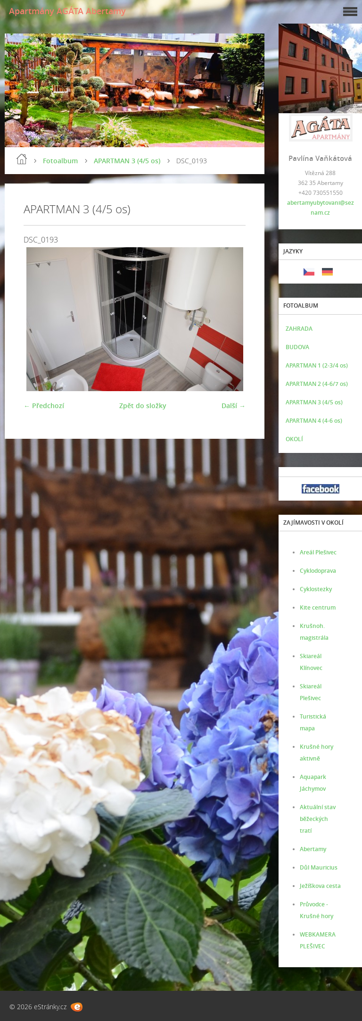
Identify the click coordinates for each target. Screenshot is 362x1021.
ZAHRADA (299, 329)
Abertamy (313, 849)
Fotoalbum (60, 160)
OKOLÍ (294, 439)
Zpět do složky (142, 405)
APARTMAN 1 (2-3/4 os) (317, 365)
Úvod (21, 159)
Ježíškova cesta (320, 886)
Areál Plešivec (318, 552)
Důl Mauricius (318, 867)
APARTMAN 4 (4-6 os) (314, 421)
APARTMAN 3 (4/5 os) (127, 160)
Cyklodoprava (318, 571)
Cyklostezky (316, 589)
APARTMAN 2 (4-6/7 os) (317, 384)
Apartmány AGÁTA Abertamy (67, 11)
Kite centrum (318, 607)
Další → (234, 405)
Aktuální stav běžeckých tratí (318, 819)
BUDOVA (297, 347)
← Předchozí (44, 405)
